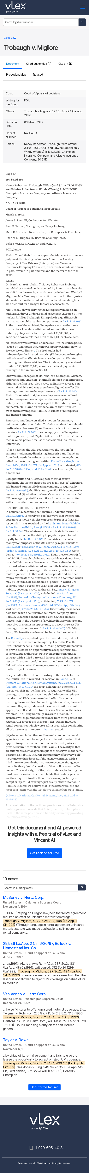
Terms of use (25, 1163)
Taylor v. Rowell (16, 1040)
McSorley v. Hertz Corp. (23, 897)
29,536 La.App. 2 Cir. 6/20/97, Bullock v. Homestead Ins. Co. (37, 945)
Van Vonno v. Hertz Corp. (25, 994)
